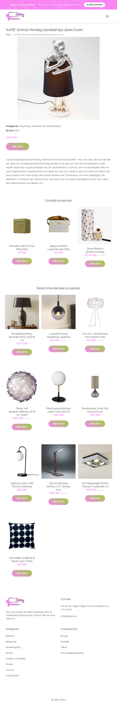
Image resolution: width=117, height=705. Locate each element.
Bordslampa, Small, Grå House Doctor (95, 410)
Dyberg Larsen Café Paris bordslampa (22, 485)
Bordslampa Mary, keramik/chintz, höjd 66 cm (22, 337)
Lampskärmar (38, 126)
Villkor (64, 647)
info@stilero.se (69, 616)
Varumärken (12, 675)
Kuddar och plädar (16, 658)
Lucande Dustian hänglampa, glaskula (58, 335)
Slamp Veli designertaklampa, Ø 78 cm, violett (22, 411)
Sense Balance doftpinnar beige (95, 250)
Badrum (10, 635)
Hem (8, 34)
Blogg (64, 635)
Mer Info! (17, 146)
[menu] (107, 16)
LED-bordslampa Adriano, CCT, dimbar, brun (58, 486)
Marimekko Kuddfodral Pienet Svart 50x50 (22, 559)
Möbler (9, 664)
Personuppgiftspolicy (72, 652)
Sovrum (10, 669)
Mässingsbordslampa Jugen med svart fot (58, 410)
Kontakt (65, 641)
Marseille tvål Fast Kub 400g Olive (21, 247)
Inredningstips (13, 647)
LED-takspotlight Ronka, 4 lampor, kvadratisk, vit (95, 485)
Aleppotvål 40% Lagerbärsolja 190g (58, 247)
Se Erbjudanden (94, 5)
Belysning (25, 126)
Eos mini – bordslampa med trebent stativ (95, 335)
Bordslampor (54, 126)
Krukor (9, 652)
